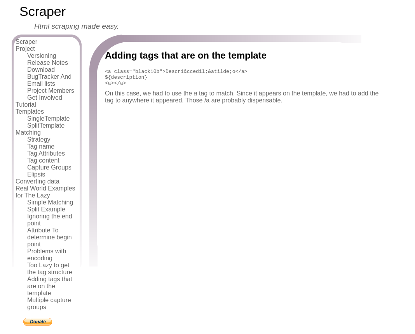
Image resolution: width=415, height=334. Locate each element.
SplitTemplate (46, 125)
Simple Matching (50, 202)
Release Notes (47, 62)
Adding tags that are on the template (49, 286)
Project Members (50, 90)
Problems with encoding (46, 254)
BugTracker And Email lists (49, 80)
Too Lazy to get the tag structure (49, 268)
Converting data (37, 181)
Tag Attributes (46, 153)
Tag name (40, 146)
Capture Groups (49, 167)
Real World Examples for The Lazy (45, 192)
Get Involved (44, 97)
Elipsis (36, 174)
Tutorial (26, 104)
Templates (30, 111)
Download (41, 69)
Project (25, 48)
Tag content (43, 160)
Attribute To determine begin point (49, 237)
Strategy (39, 139)
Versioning (41, 55)
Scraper (26, 41)
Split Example (46, 209)
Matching (28, 132)
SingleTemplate (48, 118)
